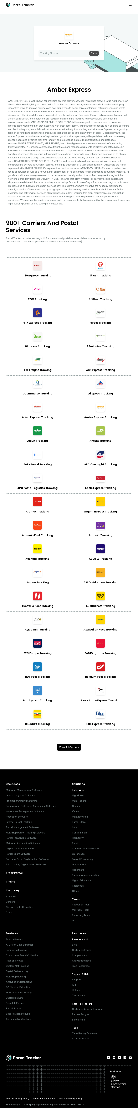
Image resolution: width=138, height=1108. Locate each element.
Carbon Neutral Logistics (19, 907)
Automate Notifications (18, 1019)
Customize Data (15, 997)
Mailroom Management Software (24, 790)
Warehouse (78, 853)
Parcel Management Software (22, 827)
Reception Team (81, 904)
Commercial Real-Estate (85, 848)
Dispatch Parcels (15, 1003)
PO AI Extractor (80, 1038)
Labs (74, 827)
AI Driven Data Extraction (20, 944)
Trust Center (79, 995)
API (74, 984)
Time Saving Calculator (85, 1033)
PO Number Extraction (18, 987)
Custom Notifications (17, 965)
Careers (10, 901)
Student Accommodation (85, 875)
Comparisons (79, 955)
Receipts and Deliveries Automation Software (31, 806)
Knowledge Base (81, 960)
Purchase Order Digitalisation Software (27, 859)
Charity (76, 806)
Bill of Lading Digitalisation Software (26, 864)
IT (73, 920)
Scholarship (78, 1019)
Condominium (79, 832)
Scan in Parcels (14, 939)
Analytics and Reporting (19, 981)
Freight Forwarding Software (21, 800)
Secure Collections (16, 950)
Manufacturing (80, 816)
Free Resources (81, 965)
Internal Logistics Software (20, 795)
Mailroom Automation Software (23, 843)
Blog (74, 944)
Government (79, 864)
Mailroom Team (80, 909)
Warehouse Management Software (25, 811)
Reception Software (17, 816)
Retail (75, 843)
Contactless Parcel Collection (22, 955)
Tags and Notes (14, 960)
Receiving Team (81, 915)
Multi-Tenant (79, 800)
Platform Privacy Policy (70, 1098)
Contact (10, 912)
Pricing (10, 881)
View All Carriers (69, 747)
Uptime (76, 990)
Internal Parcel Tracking (19, 821)
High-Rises (78, 795)
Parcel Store (79, 821)
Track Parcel (14, 873)
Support (76, 979)
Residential (78, 885)
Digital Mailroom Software (20, 848)
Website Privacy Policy (17, 1098)
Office (75, 891)
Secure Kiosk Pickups (18, 1013)
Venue (75, 811)
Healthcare (78, 869)
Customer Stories (81, 950)
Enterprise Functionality (19, 992)
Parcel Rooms (13, 1008)
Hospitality (78, 837)
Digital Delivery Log (17, 971)
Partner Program (81, 1014)
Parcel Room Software (18, 853)
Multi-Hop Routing (16, 976)
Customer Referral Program (87, 1009)
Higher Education (81, 880)
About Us (11, 896)
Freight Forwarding (82, 859)
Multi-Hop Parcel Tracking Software (25, 832)
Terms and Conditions (44, 1098)
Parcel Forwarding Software (21, 837)
